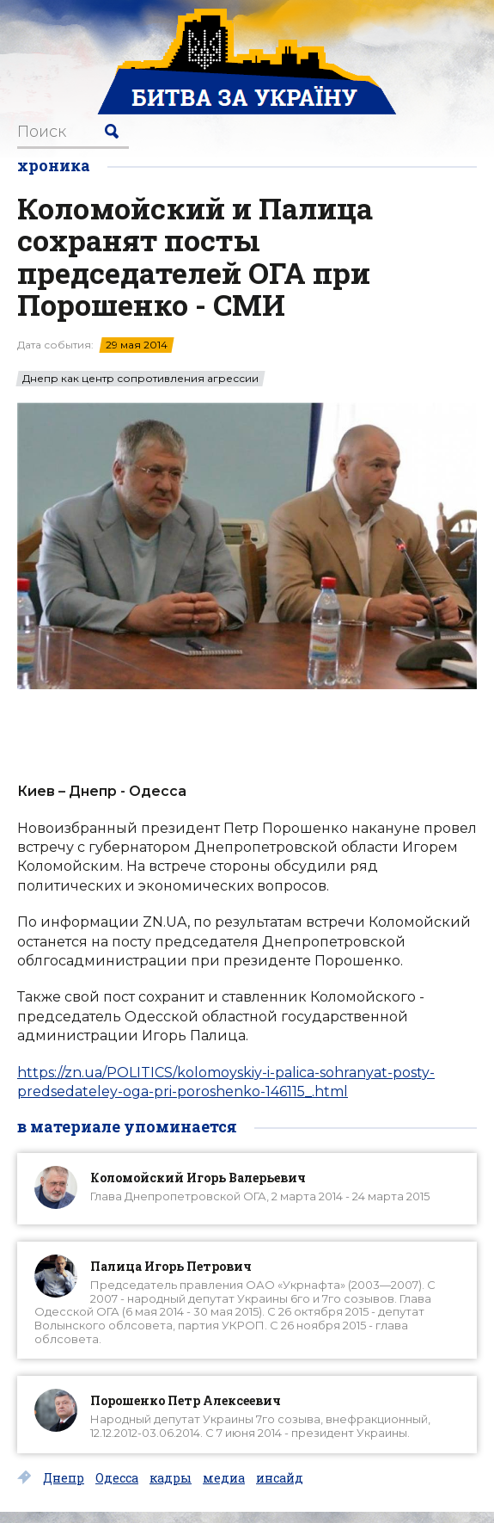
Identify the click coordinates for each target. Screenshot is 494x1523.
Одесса (116, 1478)
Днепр (63, 1478)
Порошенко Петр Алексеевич (185, 1400)
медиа (224, 1478)
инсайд (279, 1478)
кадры (170, 1478)
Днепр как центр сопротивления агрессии (140, 379)
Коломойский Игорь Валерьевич (198, 1177)
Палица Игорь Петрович (171, 1266)
